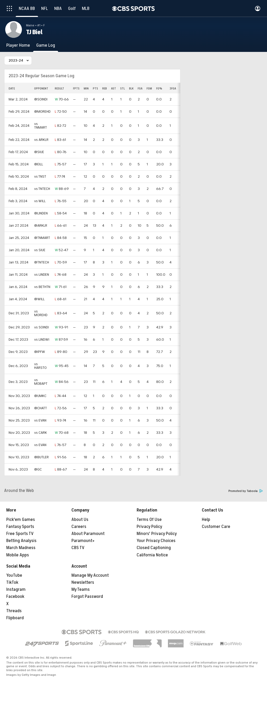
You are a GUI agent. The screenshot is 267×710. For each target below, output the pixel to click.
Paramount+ (83, 540)
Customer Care (216, 526)
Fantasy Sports (20, 526)
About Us (79, 519)
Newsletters (82, 582)
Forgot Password (87, 596)
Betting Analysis (21, 540)
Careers (78, 526)
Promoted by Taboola (245, 491)
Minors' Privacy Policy (157, 533)
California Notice (152, 555)
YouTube (14, 575)
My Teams (80, 589)
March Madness (20, 547)
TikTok (12, 582)
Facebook (15, 596)
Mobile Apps (17, 555)
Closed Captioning (154, 547)
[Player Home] (18, 45)
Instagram (16, 589)
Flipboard (15, 618)
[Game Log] (45, 45)
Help (206, 519)
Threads (14, 610)
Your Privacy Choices (156, 540)
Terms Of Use (149, 519)
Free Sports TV (20, 533)
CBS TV (77, 547)
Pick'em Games (20, 519)
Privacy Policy (149, 526)
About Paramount (88, 533)
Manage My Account (90, 575)
